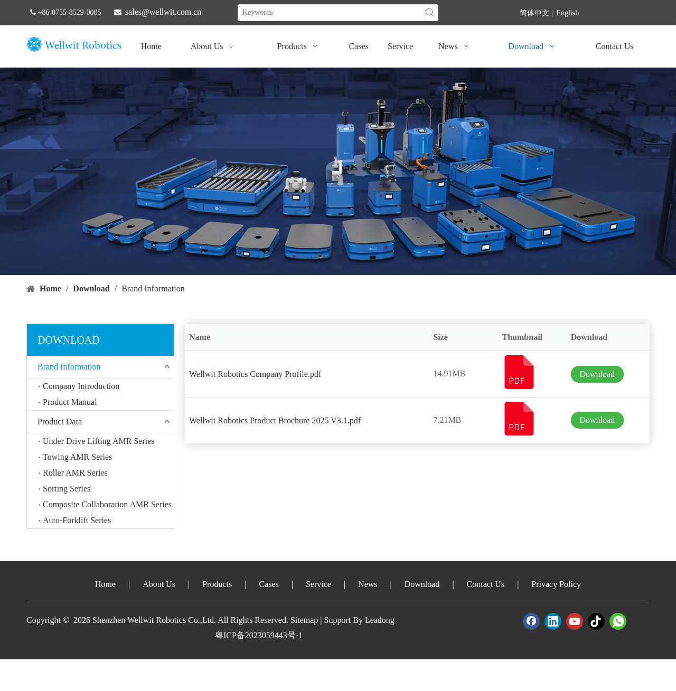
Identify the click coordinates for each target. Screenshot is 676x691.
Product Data (59, 421)
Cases (268, 584)
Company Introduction (81, 386)
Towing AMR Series (77, 456)
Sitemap (304, 620)
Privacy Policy (556, 584)
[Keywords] (330, 13)
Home (105, 584)
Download (597, 374)
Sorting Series (66, 488)
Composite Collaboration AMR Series (107, 504)
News (367, 584)
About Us (159, 584)
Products (217, 584)
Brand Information (69, 366)
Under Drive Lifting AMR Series (99, 441)
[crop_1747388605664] (338, 171)
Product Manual (70, 401)
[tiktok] (596, 621)
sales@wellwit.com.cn (163, 11)
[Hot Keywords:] (430, 13)
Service (318, 584)
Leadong (380, 620)
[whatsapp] (617, 621)
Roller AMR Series (75, 472)
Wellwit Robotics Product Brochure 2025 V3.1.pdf (275, 420)
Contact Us (486, 584)
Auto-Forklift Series (77, 520)
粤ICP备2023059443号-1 (259, 635)
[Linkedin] (552, 621)
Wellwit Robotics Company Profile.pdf (255, 374)
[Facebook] (531, 621)
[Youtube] (574, 621)
